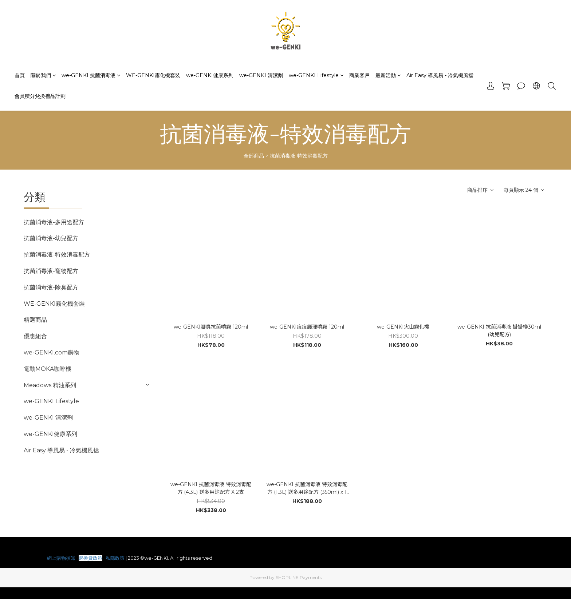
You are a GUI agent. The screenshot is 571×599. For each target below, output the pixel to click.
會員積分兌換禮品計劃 (40, 96)
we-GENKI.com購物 (51, 352)
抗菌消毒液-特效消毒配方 (299, 155)
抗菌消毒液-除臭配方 (51, 287)
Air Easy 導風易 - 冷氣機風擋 (439, 75)
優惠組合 (35, 336)
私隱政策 (115, 558)
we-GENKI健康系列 (209, 75)
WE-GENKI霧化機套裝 (153, 75)
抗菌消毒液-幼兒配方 (51, 238)
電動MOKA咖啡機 (47, 368)
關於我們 (43, 75)
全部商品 (254, 155)
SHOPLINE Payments (299, 577)
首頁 (20, 75)
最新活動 (388, 75)
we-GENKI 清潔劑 (261, 75)
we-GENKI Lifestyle (316, 75)
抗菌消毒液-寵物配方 (51, 270)
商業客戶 (359, 75)
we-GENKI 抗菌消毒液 (91, 75)
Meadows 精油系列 (50, 385)
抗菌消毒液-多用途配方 (54, 222)
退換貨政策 (90, 558)
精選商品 (35, 319)
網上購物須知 (61, 558)
